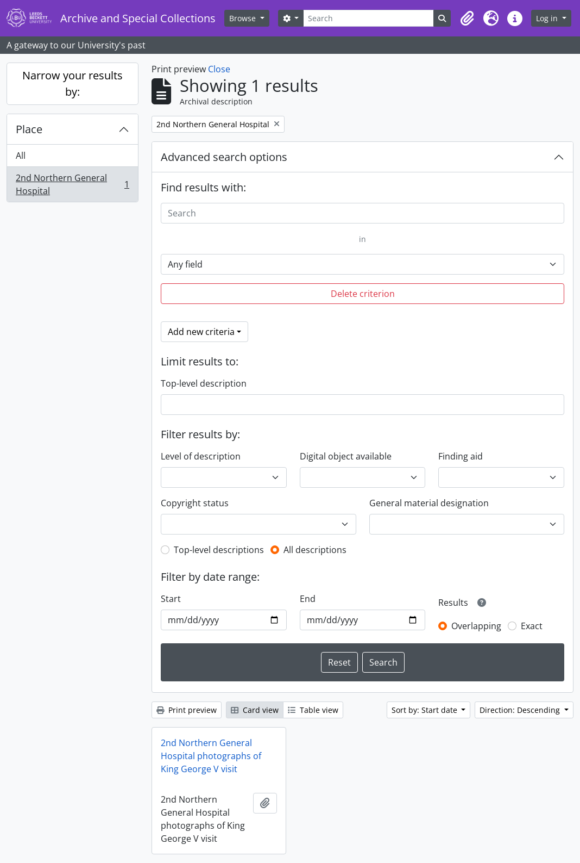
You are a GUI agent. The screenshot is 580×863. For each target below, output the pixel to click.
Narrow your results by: (72, 83)
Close (219, 69)
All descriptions (314, 550)
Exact (532, 626)
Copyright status (195, 503)
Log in (548, 18)
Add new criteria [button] (201, 332)
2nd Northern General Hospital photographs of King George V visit (211, 756)
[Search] (368, 18)
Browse (243, 18)
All (21, 156)
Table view (313, 710)
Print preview (186, 710)
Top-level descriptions (219, 550)
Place (29, 129)
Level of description (201, 456)
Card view (255, 710)
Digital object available (346, 456)
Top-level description (204, 383)
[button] (467, 18)
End (308, 599)
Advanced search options (224, 157)
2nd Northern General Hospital (72, 184)
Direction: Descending (521, 710)
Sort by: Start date (425, 710)
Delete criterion (363, 294)
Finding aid (460, 456)
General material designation (429, 503)
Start (171, 599)
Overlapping (476, 626)
